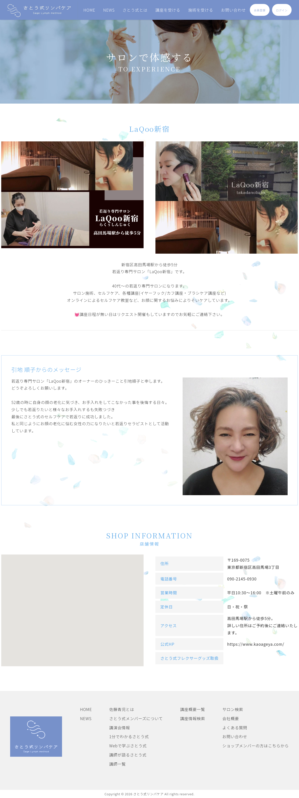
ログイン (282, 10)
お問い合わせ (233, 10)
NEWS (109, 10)
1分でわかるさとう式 (129, 736)
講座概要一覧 (192, 709)
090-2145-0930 (241, 579)
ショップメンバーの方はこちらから (255, 746)
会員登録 (260, 10)
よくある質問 (234, 728)
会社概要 (230, 718)
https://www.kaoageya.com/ (255, 644)
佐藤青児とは (121, 709)
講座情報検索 (192, 718)
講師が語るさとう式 (128, 755)
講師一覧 (117, 764)
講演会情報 (119, 728)
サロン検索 (232, 709)
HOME (89, 10)
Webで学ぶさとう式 (128, 746)
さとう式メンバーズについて (136, 718)
